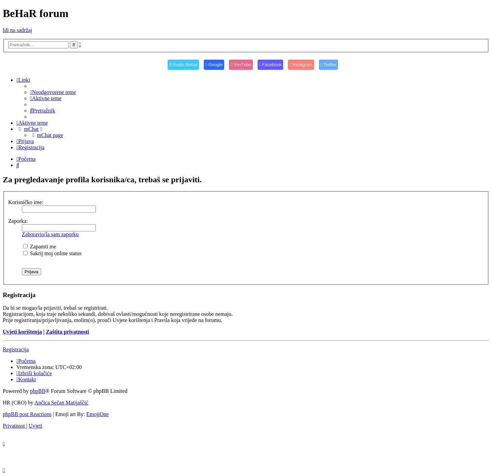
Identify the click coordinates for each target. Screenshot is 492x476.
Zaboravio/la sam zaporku (50, 234)
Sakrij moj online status (52, 253)
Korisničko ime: (26, 202)
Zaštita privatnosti (67, 332)
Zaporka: (18, 221)
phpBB (37, 391)
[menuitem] (53, 92)
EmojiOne (97, 414)
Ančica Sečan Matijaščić (61, 402)
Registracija (16, 349)
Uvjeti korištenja (22, 332)
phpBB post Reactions (27, 414)
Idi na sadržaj (17, 30)
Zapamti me (39, 246)
